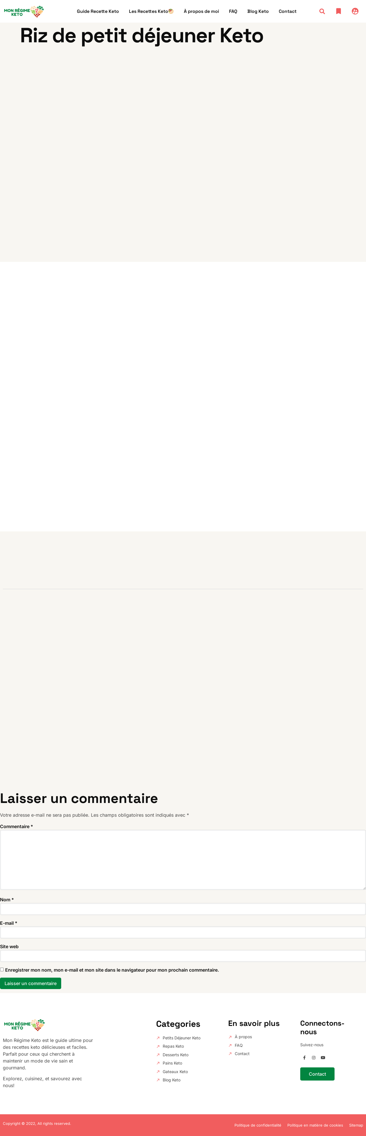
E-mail (8, 923)
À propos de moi (201, 11)
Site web (9, 946)
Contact (288, 11)
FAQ (233, 11)
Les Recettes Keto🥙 (151, 11)
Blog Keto (258, 11)
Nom (7, 899)
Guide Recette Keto (98, 11)
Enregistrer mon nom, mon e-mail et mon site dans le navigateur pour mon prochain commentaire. (112, 970)
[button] (322, 11)
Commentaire (16, 826)
